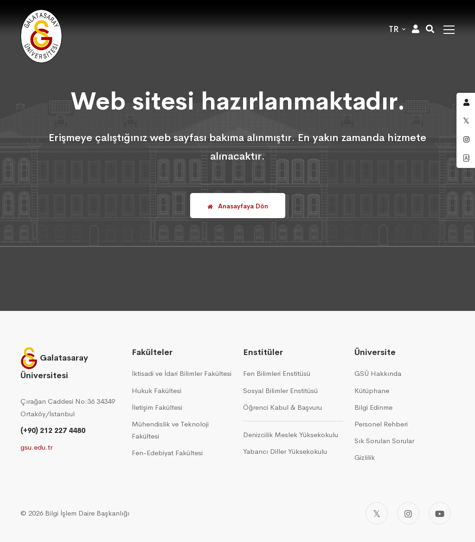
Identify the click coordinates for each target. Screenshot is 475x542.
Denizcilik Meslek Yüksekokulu (290, 434)
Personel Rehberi (381, 423)
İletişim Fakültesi (157, 407)
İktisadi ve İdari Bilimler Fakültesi (181, 373)
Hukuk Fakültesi (156, 390)
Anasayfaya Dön (237, 206)
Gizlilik (364, 457)
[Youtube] (440, 513)
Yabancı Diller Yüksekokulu (285, 451)
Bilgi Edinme (373, 407)
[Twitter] (377, 513)
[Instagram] (408, 513)
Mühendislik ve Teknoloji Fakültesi (170, 429)
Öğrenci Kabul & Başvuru (282, 407)
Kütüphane (371, 390)
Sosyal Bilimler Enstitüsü (280, 390)
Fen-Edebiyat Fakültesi (167, 452)
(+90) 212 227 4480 (52, 430)
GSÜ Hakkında (377, 373)
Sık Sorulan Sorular (384, 440)
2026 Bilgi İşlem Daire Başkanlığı (78, 513)
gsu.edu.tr (36, 447)
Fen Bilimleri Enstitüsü (276, 373)
